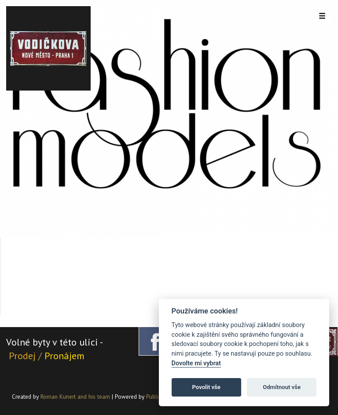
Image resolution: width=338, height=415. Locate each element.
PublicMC (157, 396)
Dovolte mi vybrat (196, 363)
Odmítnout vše (282, 387)
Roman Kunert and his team (76, 396)
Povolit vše (206, 387)
